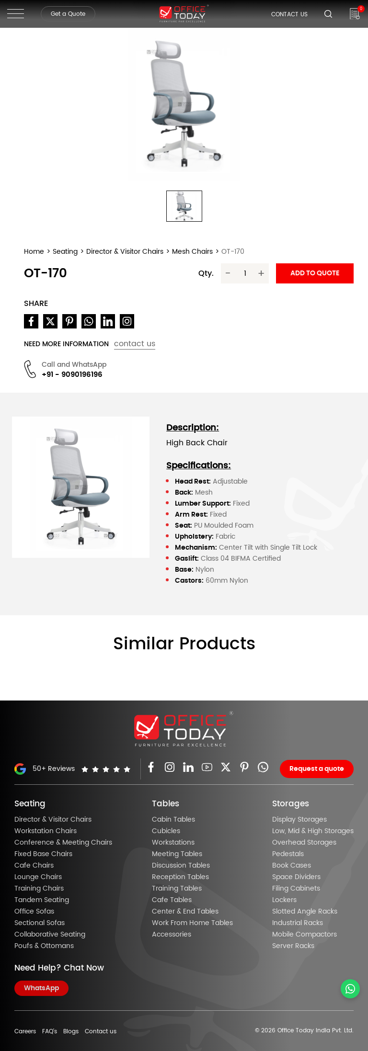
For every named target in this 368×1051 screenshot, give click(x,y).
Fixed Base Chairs (43, 854)
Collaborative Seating (49, 934)
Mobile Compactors (304, 934)
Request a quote (316, 769)
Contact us (100, 1031)
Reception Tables (180, 877)
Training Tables (177, 888)
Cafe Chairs (34, 865)
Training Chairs (39, 888)
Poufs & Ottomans (44, 946)
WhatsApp (41, 988)
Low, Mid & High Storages (313, 831)
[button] (184, 206)
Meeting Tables (177, 854)
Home (34, 252)
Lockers (284, 900)
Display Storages (299, 819)
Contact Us (289, 14)
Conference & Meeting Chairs (63, 842)
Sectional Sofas (39, 923)
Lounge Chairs (38, 877)
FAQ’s (49, 1031)
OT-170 (232, 252)
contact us (134, 344)
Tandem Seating (41, 900)
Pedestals (288, 854)
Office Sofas (34, 911)
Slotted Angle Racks (304, 911)
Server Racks (293, 946)
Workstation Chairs (45, 831)
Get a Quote (68, 14)
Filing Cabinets (296, 888)
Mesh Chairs (192, 252)
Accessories (171, 934)
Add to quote (314, 273)
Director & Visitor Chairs (124, 252)
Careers (25, 1031)
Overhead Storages (304, 842)
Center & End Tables (185, 911)
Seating (65, 252)
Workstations (173, 842)
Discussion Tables (181, 865)
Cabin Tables (173, 819)
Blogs (71, 1031)
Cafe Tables (172, 900)
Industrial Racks (297, 923)
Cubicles (166, 831)
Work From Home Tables (192, 923)
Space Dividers (296, 877)
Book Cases (291, 865)
